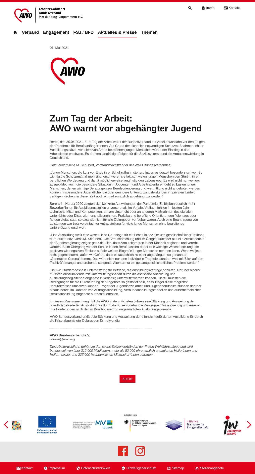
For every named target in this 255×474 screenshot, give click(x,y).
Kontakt (26, 468)
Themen (149, 32)
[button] (249, 425)
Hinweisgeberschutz (141, 468)
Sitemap (178, 468)
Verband (30, 32)
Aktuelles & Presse (117, 32)
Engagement (56, 32)
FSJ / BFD (83, 32)
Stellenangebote (212, 468)
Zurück (127, 379)
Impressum (57, 468)
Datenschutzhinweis (95, 468)
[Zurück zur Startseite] (49, 15)
